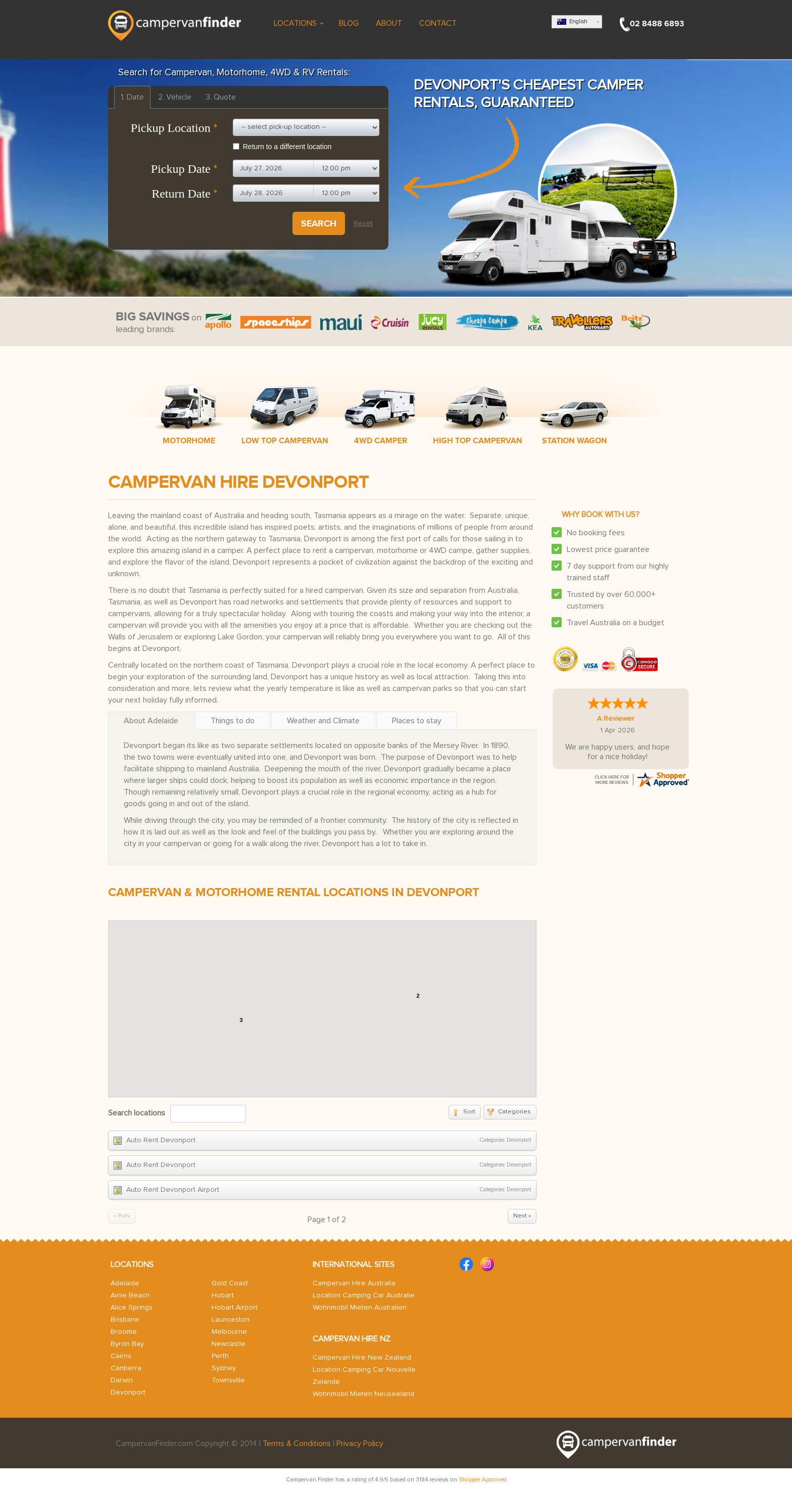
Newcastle (228, 1343)
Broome (124, 1331)
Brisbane (125, 1319)
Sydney (224, 1368)
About (388, 23)
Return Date (185, 193)
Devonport (128, 1392)
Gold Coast (230, 1283)
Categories (514, 1112)
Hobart (223, 1295)
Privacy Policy (359, 1443)
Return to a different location (282, 147)
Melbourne (229, 1331)
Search (318, 223)
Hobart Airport (235, 1307)
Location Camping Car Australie (364, 1295)
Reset (363, 223)
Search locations (136, 1113)
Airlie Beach (130, 1295)
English (572, 22)
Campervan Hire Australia (354, 1283)
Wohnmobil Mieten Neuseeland (363, 1394)
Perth (220, 1356)
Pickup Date (184, 168)
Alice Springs (132, 1307)
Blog (349, 23)
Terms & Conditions (297, 1443)
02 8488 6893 (657, 23)
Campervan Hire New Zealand (362, 1357)
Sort (469, 1112)
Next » (522, 1216)
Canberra (126, 1368)
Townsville (228, 1380)
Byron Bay (127, 1343)
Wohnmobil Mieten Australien (360, 1307)
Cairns (121, 1356)
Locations (298, 23)
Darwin (122, 1380)
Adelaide (125, 1283)
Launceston (231, 1319)
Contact (437, 23)
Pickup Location (174, 127)
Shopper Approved (483, 1479)
